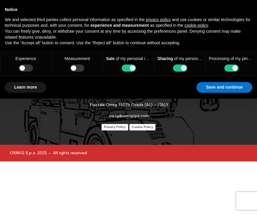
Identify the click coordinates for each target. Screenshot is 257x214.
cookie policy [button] (196, 25)
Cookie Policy (142, 127)
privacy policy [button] (158, 19)
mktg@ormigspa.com (129, 115)
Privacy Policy (115, 127)
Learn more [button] (25, 87)
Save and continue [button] (224, 87)
